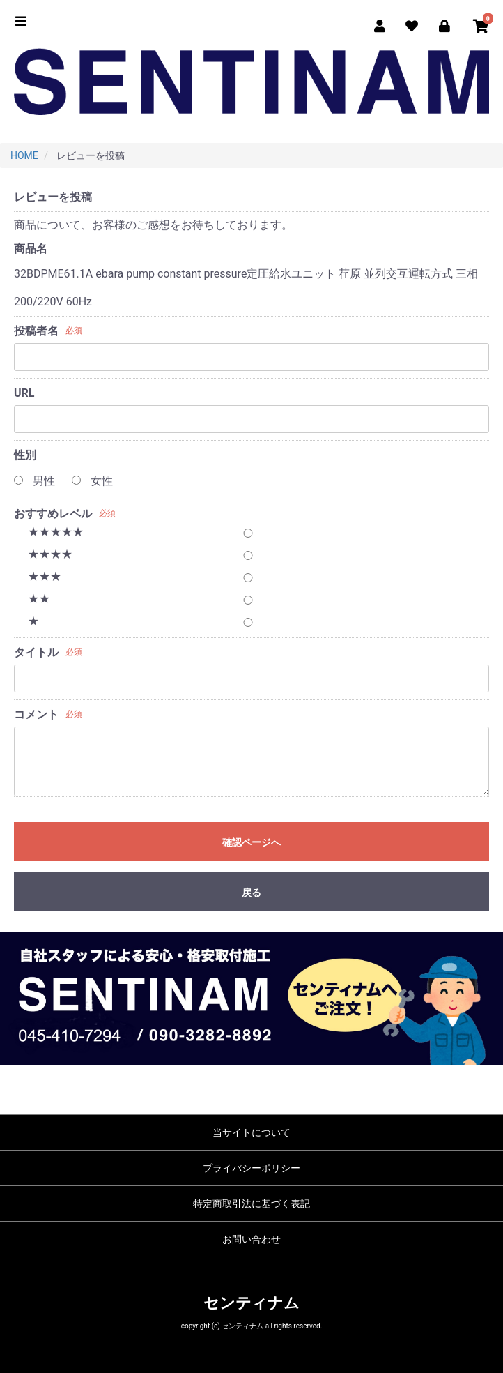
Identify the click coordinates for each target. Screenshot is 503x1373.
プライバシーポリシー (251, 1168)
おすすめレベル (53, 513)
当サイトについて (251, 1132)
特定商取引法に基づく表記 (251, 1203)
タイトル (36, 652)
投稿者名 (36, 330)
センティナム (251, 1303)
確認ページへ (251, 842)
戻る (251, 892)
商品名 (30, 248)
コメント (36, 714)
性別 (25, 455)
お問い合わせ (251, 1239)
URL (24, 393)
